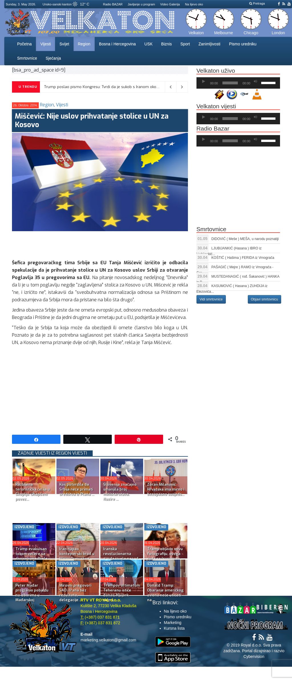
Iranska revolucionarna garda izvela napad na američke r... (120, 556)
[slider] (230, 83)
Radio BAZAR (112, 4)
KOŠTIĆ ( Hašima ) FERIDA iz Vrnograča (242, 258)
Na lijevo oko (194, 4)
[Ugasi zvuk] (255, 81)
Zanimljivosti (209, 44)
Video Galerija (170, 4)
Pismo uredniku (243, 44)
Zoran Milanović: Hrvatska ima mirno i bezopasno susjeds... (165, 489)
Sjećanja (53, 58)
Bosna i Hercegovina (117, 44)
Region (84, 44)
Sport (185, 44)
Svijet (64, 44)
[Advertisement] (116, 244)
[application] (238, 83)
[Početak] (203, 81)
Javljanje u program (141, 4)
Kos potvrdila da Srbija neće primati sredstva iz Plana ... (76, 489)
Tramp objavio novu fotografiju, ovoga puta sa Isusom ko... (165, 553)
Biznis (166, 44)
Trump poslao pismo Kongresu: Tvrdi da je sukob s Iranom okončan (104, 86)
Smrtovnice (27, 58)
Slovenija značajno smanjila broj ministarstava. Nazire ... (120, 491)
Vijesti (45, 44)
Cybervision (254, 656)
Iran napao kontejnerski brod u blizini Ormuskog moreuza (76, 556)
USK (148, 44)
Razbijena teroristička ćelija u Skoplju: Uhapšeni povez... (32, 491)
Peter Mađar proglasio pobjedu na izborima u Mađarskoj (31, 592)
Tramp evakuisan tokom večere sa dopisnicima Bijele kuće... (31, 556)
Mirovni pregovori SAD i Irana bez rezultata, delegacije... (75, 592)
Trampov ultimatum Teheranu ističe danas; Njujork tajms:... (121, 592)
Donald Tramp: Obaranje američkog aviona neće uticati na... (165, 592)
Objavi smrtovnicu (264, 299)
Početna (24, 44)
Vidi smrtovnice (211, 299)
